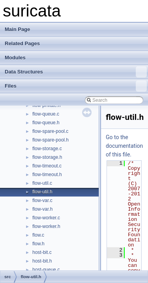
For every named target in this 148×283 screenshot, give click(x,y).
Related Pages (22, 43)
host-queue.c (46, 269)
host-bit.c (42, 252)
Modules (15, 58)
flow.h (38, 243)
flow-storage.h (47, 157)
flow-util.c (42, 183)
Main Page (17, 29)
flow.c (38, 235)
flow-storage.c (47, 148)
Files (76, 86)
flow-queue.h (46, 122)
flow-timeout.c (47, 166)
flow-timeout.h (47, 174)
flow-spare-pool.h (50, 140)
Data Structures (76, 71)
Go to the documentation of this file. (124, 146)
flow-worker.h (46, 226)
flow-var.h (42, 209)
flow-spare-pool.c (50, 131)
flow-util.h (42, 192)
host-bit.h (42, 261)
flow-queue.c (45, 114)
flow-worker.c (46, 218)
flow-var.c (42, 200)
